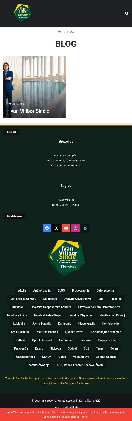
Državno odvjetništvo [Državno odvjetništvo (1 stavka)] (77, 298)
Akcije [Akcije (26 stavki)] (22, 290)
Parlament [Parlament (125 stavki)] (66, 340)
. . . (61, 31)
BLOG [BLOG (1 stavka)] (61, 290)
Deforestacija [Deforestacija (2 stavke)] (105, 290)
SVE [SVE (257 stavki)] (86, 348)
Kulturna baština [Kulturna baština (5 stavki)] (47, 332)
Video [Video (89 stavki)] (62, 356)
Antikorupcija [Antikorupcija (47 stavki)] (42, 290)
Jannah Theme (13, 412)
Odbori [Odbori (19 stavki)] (20, 340)
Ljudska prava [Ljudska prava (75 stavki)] (74, 332)
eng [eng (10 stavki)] (100, 298)
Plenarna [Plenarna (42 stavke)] (85, 340)
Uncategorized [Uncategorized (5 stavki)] (25, 356)
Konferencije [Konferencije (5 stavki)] (110, 323)
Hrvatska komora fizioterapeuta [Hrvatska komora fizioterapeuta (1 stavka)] (99, 307)
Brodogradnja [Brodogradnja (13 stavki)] (81, 290)
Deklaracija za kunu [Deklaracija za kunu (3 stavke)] (23, 298)
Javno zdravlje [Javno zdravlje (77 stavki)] (41, 323)
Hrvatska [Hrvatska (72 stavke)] (18, 307)
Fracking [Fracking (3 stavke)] (116, 298)
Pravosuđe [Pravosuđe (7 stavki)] (21, 348)
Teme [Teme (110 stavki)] (99, 348)
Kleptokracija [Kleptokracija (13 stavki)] (86, 323)
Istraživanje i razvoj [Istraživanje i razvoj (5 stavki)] (112, 315)
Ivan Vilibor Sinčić (29, 111)
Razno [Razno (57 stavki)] (39, 348)
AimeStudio (72, 407)
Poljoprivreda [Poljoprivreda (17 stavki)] (107, 340)
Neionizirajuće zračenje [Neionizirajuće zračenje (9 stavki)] (105, 332)
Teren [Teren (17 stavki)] (114, 348)
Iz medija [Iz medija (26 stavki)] (19, 323)
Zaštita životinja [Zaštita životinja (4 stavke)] (38, 365)
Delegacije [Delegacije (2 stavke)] (50, 298)
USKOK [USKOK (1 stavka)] (46, 356)
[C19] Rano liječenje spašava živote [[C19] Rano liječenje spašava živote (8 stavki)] (80, 365)
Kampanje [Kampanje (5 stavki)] (64, 323)
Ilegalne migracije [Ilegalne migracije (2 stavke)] (80, 315)
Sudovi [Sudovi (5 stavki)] (72, 348)
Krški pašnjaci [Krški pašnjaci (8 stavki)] (20, 332)
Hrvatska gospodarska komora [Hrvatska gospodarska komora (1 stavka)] (51, 307)
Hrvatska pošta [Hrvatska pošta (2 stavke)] (17, 315)
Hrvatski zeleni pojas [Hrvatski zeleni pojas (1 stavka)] (48, 315)
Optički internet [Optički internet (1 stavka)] (42, 340)
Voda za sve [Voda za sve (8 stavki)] (81, 356)
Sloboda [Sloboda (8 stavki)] (55, 348)
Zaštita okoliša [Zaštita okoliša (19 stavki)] (106, 356)
